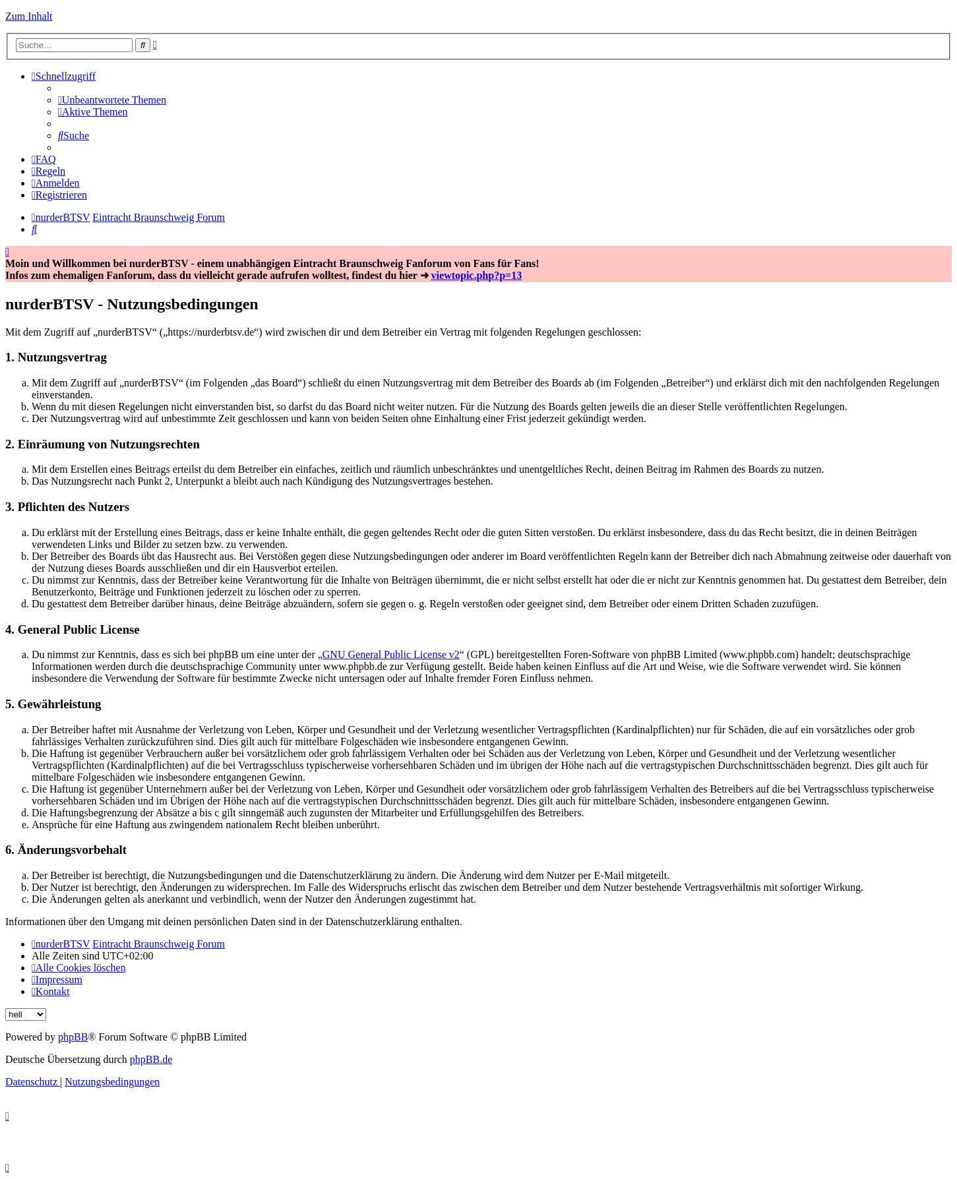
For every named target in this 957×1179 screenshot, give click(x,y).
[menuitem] (112, 100)
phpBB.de (151, 1059)
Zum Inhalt (29, 16)
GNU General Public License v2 (391, 654)
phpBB (73, 1037)
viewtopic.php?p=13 (476, 275)
